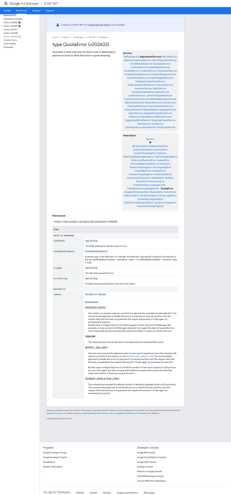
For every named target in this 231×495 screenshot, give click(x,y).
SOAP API (51, 4)
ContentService (132, 70)
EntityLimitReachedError (143, 160)
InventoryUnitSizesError (139, 178)
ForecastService (164, 85)
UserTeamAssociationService (140, 127)
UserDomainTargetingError (150, 206)
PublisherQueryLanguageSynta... (143, 188)
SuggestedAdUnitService (138, 120)
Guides (7, 10)
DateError (162, 153)
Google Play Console (146, 462)
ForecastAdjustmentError (143, 163)
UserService (157, 123)
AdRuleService (131, 56)
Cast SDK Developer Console (150, 476)
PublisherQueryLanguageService (159, 109)
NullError (169, 178)
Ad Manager (24, 4)
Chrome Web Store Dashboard (151, 481)
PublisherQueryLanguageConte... (150, 185)
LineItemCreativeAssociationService (150, 92)
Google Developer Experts (55, 457)
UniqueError (170, 202)
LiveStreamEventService (136, 99)
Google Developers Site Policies (94, 413)
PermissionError (156, 181)
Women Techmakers (52, 467)
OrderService (169, 102)
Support (50, 10)
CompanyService (161, 63)
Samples (36, 10)
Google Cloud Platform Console (151, 457)
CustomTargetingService (161, 77)
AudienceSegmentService (137, 60)
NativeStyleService (135, 102)
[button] (19, 26)
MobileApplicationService (163, 99)
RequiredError (157, 192)
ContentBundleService (158, 67)
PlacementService (136, 106)
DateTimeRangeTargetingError (138, 156)
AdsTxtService (169, 56)
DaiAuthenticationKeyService (150, 81)
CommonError (161, 149)
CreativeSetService (167, 70)
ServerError (170, 192)
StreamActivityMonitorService (156, 116)
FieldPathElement (95, 251)
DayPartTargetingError (166, 156)
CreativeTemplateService (137, 74)
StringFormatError (149, 195)
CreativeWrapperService (163, 74)
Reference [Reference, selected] (21, 10)
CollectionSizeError (143, 149)
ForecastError (163, 163)
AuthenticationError (158, 146)
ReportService (136, 113)
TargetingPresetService (163, 120)
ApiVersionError (140, 146)
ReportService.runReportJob (139, 356)
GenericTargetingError (141, 167)
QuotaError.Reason (95, 294)
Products (65, 37)
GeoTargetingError (161, 167)
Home (55, 37)
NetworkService (153, 102)
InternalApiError (143, 170)
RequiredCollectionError (137, 192)
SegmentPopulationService (158, 113)
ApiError (150, 139)
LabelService (159, 88)
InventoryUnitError (162, 174)
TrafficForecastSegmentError (139, 202)
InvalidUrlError (158, 170)
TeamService (143, 123)
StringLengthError (168, 195)
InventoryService (143, 88)
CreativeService (148, 70)
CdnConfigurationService (164, 60)
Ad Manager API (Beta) (99, 25)
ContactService (138, 67)
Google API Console (146, 452)
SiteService (135, 116)
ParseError (141, 181)
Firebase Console (145, 467)
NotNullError (158, 178)
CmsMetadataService (141, 63)
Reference (103, 37)
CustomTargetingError (145, 153)
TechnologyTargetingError (150, 199)
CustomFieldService (137, 77)
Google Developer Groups (55, 452)
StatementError (131, 195)
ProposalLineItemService (160, 106)
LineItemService (136, 95)
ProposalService (133, 109)
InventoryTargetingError (141, 174)
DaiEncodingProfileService (141, 85)
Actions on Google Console (149, 471)
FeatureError (163, 160)
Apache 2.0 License (55, 413)
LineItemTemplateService (159, 95)
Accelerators (49, 462)
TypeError (159, 202)
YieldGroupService (165, 127)
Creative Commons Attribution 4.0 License (126, 410)
